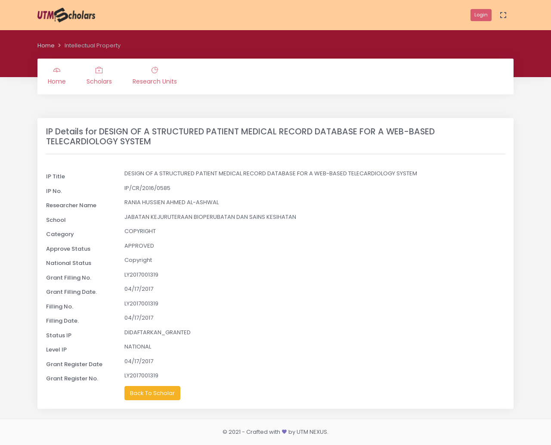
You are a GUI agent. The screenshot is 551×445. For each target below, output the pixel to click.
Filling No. (59, 306)
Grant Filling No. (68, 278)
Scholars (99, 76)
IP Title (55, 176)
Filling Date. (62, 321)
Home (46, 45)
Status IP (58, 335)
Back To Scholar (152, 393)
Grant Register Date (74, 364)
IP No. (54, 191)
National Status (68, 263)
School (56, 220)
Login (481, 14)
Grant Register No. (72, 378)
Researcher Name (71, 205)
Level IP (56, 349)
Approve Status (68, 249)
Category (60, 234)
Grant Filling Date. (71, 292)
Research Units (155, 76)
